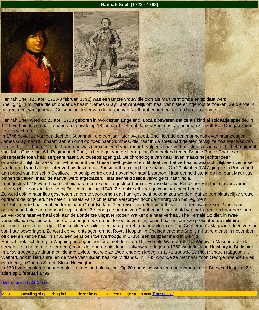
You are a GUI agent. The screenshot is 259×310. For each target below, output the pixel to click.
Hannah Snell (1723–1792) (24, 282)
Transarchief (162, 294)
